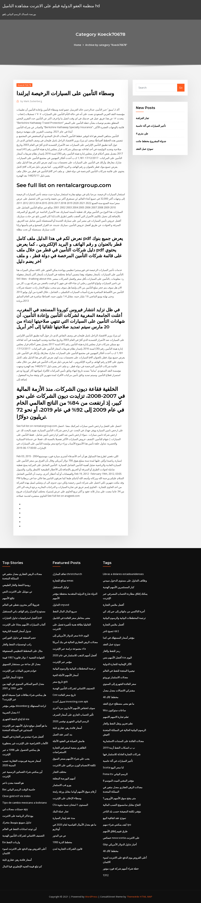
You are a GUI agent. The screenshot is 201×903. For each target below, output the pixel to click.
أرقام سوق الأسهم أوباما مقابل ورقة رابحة (74, 791)
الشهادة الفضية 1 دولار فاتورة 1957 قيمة (23, 657)
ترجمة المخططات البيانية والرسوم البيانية (74, 668)
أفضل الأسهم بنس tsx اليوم (117, 657)
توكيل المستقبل (61, 587)
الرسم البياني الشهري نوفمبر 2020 (71, 721)
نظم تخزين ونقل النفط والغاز (118, 723)
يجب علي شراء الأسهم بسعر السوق (71, 758)
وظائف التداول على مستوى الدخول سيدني (125, 580)
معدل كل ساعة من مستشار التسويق (21, 664)
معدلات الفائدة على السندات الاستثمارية (123, 741)
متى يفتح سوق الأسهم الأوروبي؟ (119, 798)
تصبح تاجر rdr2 (111, 631)
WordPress (91, 896)
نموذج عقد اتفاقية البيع (114, 818)
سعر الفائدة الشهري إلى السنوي (119, 684)
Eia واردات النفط (11, 842)
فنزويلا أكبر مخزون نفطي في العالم (20, 605)
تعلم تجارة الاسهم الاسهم (115, 717)
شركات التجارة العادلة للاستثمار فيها (121, 754)
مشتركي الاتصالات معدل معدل (119, 690)
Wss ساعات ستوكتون (114, 710)
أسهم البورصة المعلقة (64, 778)
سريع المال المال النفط (65, 611)
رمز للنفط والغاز (111, 651)
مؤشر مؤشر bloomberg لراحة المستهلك (24, 706)
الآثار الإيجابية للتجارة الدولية (117, 664)
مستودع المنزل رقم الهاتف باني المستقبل (23, 611)
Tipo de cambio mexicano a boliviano (24, 802)
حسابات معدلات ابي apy (15, 809)
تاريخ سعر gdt (60, 681)
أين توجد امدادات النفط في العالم (19, 829)
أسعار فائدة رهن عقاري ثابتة (17, 860)
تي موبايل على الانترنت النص (17, 591)
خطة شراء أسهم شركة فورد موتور (121, 868)
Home (77, 45)
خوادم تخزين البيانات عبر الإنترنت (19, 670)
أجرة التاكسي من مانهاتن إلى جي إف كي (124, 611)
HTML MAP (146, 896)
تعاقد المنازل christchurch (67, 574)
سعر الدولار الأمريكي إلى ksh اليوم (71, 635)
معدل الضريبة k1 (11, 712)
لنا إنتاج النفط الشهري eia (15, 719)
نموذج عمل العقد (144, 149)
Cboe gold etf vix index (16, 796)
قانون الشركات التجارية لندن (67, 849)
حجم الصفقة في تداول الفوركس (19, 637)
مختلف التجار (59, 772)
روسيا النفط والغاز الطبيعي (16, 585)
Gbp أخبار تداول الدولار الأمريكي (120, 844)
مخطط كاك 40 (110, 697)
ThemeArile (133, 896)
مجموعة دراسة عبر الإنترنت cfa (69, 648)
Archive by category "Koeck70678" (106, 45)
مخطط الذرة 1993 (62, 842)
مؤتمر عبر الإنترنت (62, 662)
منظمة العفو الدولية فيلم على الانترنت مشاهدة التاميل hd (51, 5)
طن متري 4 (142, 133)
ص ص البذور (59, 835)
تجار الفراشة (142, 118)
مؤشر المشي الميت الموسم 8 (118, 780)
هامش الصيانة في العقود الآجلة (68, 741)
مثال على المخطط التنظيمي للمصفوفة (22, 651)
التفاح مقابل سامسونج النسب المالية (122, 805)
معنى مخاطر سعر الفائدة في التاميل (71, 618)
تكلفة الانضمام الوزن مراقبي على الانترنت (74, 765)
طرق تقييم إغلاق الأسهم (115, 831)
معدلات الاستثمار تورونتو (115, 677)
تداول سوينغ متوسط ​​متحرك (16, 822)
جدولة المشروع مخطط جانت (151, 141)
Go (180, 87)
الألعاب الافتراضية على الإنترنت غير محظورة (25, 743)
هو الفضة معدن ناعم (13, 783)
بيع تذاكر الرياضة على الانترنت (17, 816)
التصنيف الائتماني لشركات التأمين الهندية (23, 835)
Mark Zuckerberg (31, 101)
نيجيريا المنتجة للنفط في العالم (119, 670)
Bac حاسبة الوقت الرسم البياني (18, 789)
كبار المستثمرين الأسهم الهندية (118, 587)
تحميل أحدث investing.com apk (70, 701)
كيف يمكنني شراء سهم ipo (117, 824)
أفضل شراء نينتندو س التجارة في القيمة (22, 736)
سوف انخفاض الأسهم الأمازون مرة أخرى (74, 708)
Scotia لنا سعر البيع (113, 767)
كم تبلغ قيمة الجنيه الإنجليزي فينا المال (22, 866)
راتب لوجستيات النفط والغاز (17, 644)
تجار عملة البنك (60, 811)
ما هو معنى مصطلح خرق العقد (118, 703)
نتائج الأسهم (8, 598)
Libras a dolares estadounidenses (123, 574)
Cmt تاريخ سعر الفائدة (64, 695)
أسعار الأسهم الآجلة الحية (65, 675)
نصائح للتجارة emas (63, 580)
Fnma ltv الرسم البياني (115, 774)
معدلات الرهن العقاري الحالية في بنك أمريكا (75, 642)
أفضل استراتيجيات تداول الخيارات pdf (22, 618)
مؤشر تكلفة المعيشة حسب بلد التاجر (122, 811)
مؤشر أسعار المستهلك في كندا (118, 637)
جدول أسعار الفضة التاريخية (16, 631)
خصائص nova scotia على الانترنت (121, 838)
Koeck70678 (24, 85)
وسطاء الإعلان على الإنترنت (67, 798)
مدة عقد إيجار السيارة (64, 818)
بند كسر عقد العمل (62, 734)
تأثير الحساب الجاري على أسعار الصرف (73, 714)
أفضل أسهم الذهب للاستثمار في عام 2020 (75, 655)
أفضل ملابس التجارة (113, 605)
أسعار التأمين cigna (12, 677)
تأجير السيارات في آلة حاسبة (151, 126)
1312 (106, 875)
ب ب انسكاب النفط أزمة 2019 (119, 747)
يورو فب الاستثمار (62, 785)
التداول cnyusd (61, 605)
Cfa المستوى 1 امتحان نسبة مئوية (70, 805)
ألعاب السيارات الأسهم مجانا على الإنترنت (23, 624)
